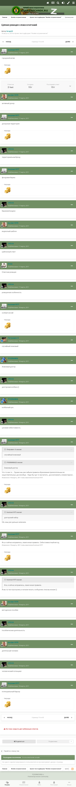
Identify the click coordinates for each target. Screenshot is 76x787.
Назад (8, 42)
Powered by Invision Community (38, 776)
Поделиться (19, 741)
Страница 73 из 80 (38, 42)
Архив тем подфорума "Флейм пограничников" (31, 33)
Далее (67, 42)
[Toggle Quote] (5, 449)
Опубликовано (18, 53)
